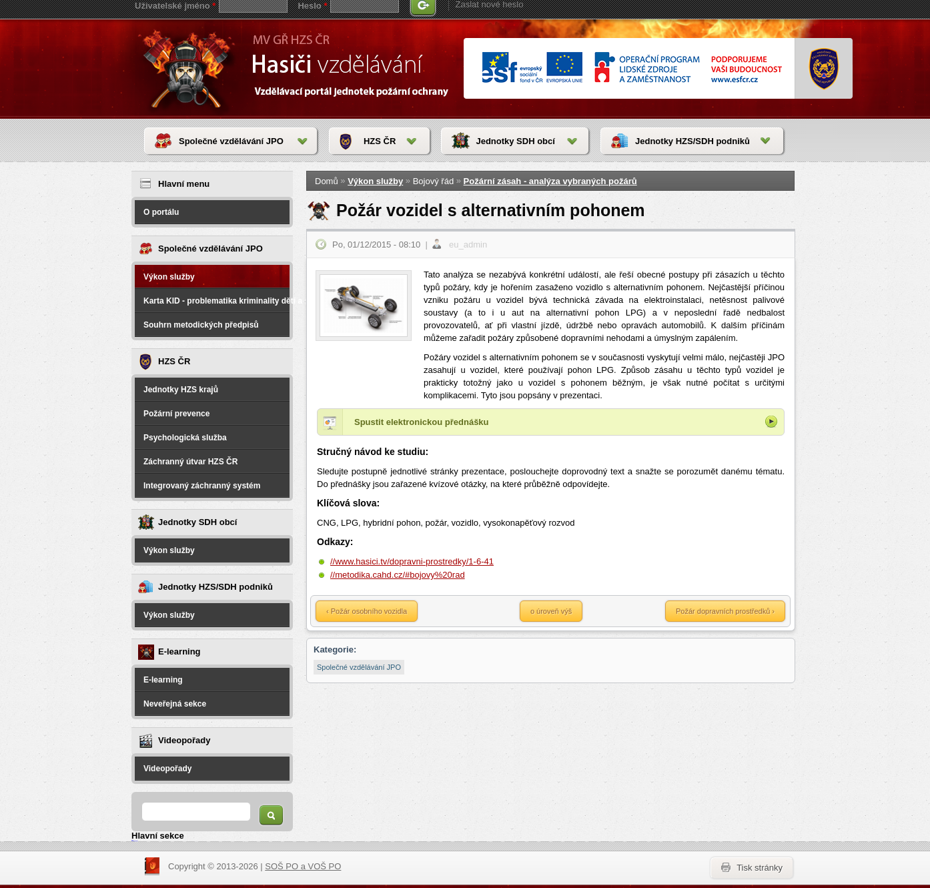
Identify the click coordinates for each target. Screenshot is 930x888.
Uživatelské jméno (175, 5)
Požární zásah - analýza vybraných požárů (550, 181)
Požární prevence (176, 413)
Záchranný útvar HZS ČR (190, 461)
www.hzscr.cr (824, 68)
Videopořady (167, 768)
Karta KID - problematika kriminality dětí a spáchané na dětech (216, 301)
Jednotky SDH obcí (515, 141)
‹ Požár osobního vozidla (366, 611)
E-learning (163, 680)
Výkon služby (169, 277)
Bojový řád (433, 181)
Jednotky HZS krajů (180, 389)
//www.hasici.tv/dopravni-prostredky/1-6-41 (412, 561)
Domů (326, 181)
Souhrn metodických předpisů (201, 325)
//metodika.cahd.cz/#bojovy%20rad (397, 575)
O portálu (161, 212)
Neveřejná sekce (174, 704)
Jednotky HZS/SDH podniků (692, 141)
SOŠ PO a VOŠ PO (303, 866)
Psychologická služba (185, 437)
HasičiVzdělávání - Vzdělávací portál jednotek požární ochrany (189, 68)
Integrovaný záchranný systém (201, 485)
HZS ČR (380, 141)
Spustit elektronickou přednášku (421, 422)
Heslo (312, 5)
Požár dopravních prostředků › (725, 611)
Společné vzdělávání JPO (231, 141)
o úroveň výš (551, 611)
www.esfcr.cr (631, 68)
